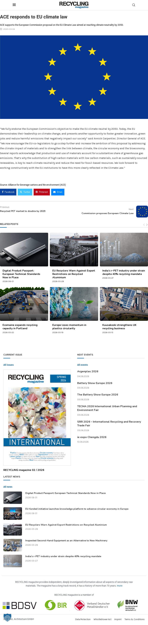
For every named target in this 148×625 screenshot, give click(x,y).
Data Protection (83, 619)
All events (82, 364)
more (119, 585)
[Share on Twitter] (25, 192)
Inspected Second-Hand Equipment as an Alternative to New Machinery (66, 540)
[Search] (133, 5)
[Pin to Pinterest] (42, 192)
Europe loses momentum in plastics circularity (69, 326)
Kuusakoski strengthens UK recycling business (119, 326)
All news (7, 486)
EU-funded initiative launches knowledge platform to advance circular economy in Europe (76, 509)
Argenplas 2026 (87, 371)
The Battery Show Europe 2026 (97, 395)
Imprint (117, 619)
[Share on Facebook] (8, 192)
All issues (8, 364)
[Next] (147, 224)
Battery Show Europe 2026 (94, 383)
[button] (7, 617)
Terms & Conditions (135, 619)
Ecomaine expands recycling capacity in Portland (20, 326)
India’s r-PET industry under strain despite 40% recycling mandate (123, 272)
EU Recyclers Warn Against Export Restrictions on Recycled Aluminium (73, 274)
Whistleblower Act (102, 619)
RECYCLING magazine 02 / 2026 (23, 470)
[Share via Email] (57, 192)
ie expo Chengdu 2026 (91, 437)
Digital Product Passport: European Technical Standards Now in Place (21, 274)
